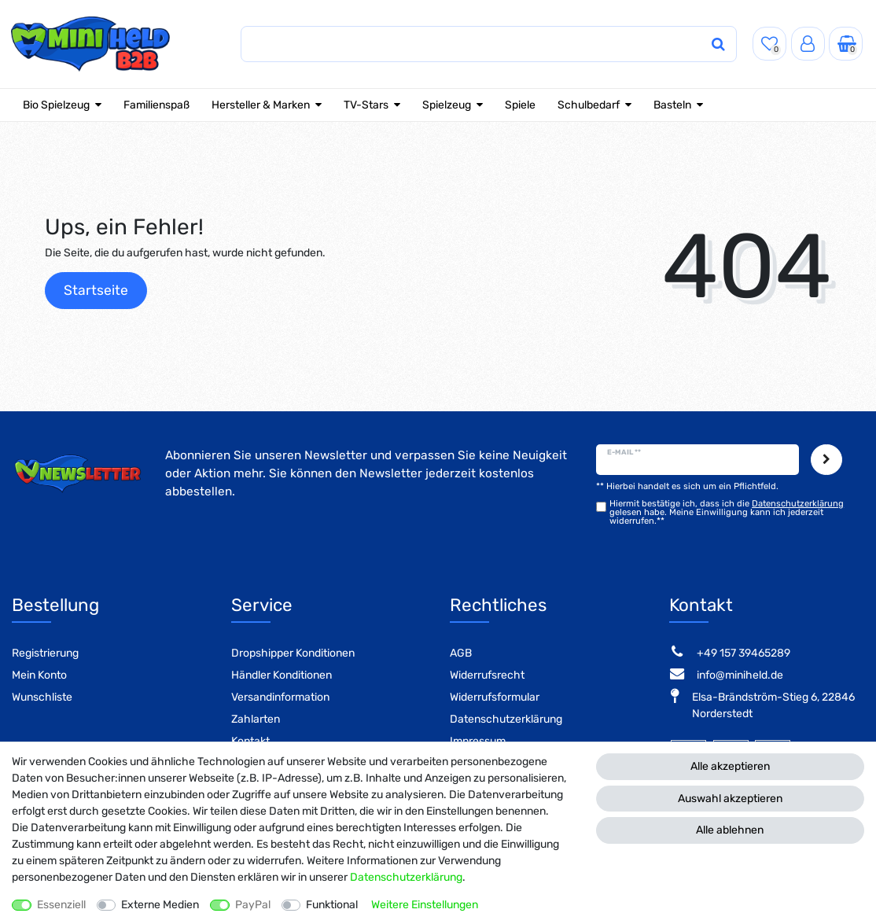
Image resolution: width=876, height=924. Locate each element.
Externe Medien (160, 904)
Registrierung (45, 653)
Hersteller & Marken (261, 105)
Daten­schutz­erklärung (406, 877)
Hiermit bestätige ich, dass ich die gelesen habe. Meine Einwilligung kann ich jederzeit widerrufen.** (726, 512)
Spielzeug (446, 105)
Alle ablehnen (730, 830)
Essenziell (61, 904)
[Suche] (696, 44)
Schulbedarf (589, 105)
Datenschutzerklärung (506, 719)
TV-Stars (366, 105)
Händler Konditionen (281, 675)
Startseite (96, 290)
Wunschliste (42, 697)
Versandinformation (280, 697)
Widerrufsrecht (487, 675)
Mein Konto (39, 675)
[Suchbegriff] (451, 44)
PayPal (253, 904)
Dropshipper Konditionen (293, 653)
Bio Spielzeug (56, 105)
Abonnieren (826, 460)
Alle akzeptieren (730, 766)
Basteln (672, 105)
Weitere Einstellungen (424, 904)
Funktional (332, 904)
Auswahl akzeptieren (730, 798)
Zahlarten (255, 719)
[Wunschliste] (769, 44)
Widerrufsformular (494, 697)
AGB (461, 653)
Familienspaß (156, 105)
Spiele (520, 105)
